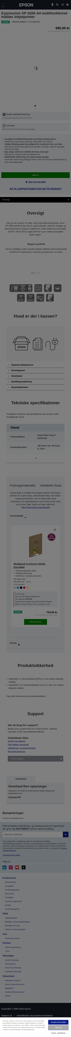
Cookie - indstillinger (58, 1033)
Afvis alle (58, 1027)
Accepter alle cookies (58, 1022)
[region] (35, 1027)
